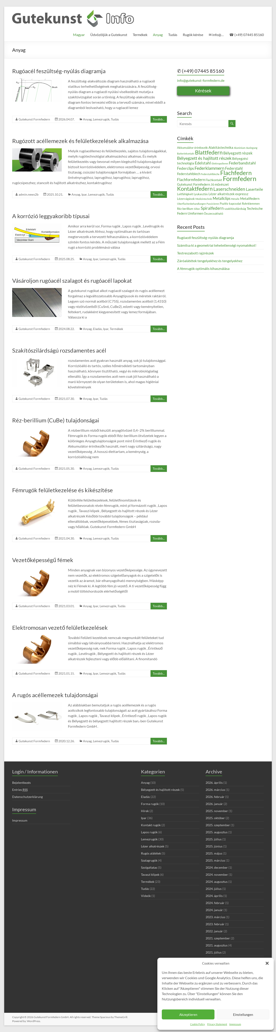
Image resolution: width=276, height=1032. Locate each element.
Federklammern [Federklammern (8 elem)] (209, 168)
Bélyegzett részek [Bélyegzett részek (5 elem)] (238, 153)
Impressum (235, 1024)
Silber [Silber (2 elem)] (197, 208)
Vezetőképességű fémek (42, 559)
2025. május (214, 853)
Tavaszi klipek (150, 874)
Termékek (140, 34)
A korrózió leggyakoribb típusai (51, 215)
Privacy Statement (217, 1024)
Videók (146, 896)
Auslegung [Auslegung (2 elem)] (251, 147)
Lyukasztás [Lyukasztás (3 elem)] (201, 194)
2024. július (214, 889)
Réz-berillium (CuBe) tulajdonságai (55, 420)
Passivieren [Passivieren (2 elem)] (213, 203)
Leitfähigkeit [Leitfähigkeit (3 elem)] (185, 194)
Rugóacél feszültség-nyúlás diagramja (59, 70)
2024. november (217, 874)
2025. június (214, 846)
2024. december (217, 867)
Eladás (97, 329)
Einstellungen (243, 1015)
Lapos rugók (149, 832)
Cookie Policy (197, 1024)
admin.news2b (29, 194)
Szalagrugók (149, 860)
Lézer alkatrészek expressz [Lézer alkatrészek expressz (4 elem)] (228, 194)
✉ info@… (216, 34)
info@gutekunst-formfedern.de (200, 80)
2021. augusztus (217, 945)
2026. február (215, 797)
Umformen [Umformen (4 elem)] (195, 213)
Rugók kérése (193, 34)
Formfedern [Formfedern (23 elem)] (239, 178)
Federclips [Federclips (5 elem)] (185, 168)
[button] (267, 963)
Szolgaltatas (149, 867)
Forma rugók (150, 804)
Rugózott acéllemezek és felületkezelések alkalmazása (80, 140)
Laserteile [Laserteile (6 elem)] (254, 189)
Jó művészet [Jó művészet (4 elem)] (220, 184)
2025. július (214, 839)
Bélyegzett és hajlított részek (160, 790)
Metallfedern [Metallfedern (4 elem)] (249, 198)
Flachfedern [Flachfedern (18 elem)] (236, 172)
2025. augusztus (217, 832)
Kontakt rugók (151, 825)
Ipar (84, 194)
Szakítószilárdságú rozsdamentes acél (59, 350)
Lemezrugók (101, 119)
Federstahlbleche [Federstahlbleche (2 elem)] (210, 174)
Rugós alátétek (151, 853)
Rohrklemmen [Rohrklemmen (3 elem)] (251, 203)
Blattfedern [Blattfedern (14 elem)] (209, 152)
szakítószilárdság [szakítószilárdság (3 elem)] (235, 208)
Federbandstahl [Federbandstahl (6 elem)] (242, 162)
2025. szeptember (218, 825)
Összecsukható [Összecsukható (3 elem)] (213, 213)
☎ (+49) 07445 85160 (246, 34)
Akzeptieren (188, 1015)
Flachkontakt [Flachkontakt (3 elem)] (214, 180)
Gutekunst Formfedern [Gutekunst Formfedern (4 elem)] (193, 184)
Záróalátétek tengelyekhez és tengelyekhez (209, 261)
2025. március (215, 860)
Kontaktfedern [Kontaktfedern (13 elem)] (195, 188)
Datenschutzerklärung (27, 797)
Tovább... (159, 119)
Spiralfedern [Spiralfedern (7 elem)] (212, 208)
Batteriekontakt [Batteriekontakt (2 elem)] (185, 153)
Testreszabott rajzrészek (195, 253)
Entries (20, 790)
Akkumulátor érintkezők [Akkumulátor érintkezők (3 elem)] (192, 147)
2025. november (217, 811)
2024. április (214, 896)
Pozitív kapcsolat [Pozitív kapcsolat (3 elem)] (230, 203)
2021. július (214, 952)
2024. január (214, 910)
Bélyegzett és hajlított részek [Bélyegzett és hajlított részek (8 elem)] (204, 158)
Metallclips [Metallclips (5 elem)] (221, 198)
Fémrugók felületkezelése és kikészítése (62, 490)
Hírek (145, 811)
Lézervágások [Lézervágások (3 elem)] (186, 198)
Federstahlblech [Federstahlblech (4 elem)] (188, 174)
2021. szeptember (218, 938)
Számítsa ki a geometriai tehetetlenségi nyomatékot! (216, 245)
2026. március (215, 790)
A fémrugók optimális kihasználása (203, 268)
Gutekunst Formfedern (34, 119)
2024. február (215, 903)
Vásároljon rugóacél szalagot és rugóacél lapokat (72, 280)
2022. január (214, 931)
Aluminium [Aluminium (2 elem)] (239, 147)
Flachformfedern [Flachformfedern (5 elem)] (191, 179)
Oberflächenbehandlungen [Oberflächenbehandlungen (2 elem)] (191, 203)
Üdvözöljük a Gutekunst (108, 34)
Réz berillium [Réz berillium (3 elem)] (185, 208)
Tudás (172, 34)
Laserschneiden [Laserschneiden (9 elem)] (229, 189)
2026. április (214, 782)
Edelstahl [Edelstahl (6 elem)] (203, 162)
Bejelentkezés (21, 782)
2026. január (214, 804)
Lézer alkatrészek (152, 846)
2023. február (215, 924)
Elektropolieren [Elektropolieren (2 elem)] (220, 163)
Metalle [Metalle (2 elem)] (235, 198)
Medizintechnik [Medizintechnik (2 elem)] (203, 198)
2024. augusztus (217, 881)
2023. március (215, 917)
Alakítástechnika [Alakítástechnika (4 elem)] (220, 147)
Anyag (158, 34)
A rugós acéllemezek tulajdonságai (55, 694)
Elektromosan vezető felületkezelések (60, 627)
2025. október (215, 818)
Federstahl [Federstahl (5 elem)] (234, 168)
